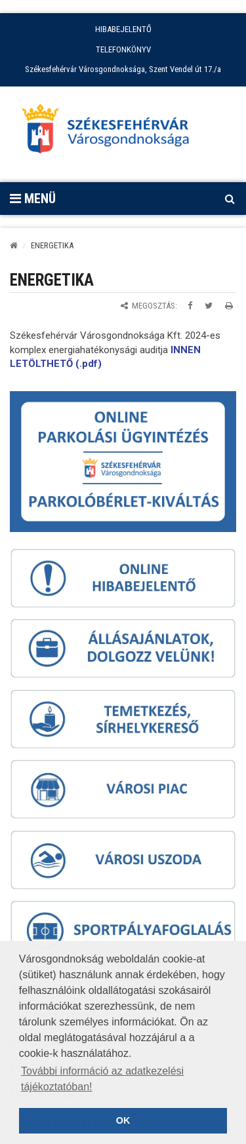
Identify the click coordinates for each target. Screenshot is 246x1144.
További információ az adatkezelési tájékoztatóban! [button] (102, 1078)
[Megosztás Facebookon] (190, 306)
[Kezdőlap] (14, 245)
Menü (33, 198)
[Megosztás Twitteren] (209, 306)
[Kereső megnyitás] (229, 198)
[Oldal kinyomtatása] (229, 306)
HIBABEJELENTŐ (123, 29)
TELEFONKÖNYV (123, 49)
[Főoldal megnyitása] (111, 132)
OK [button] (123, 1120)
